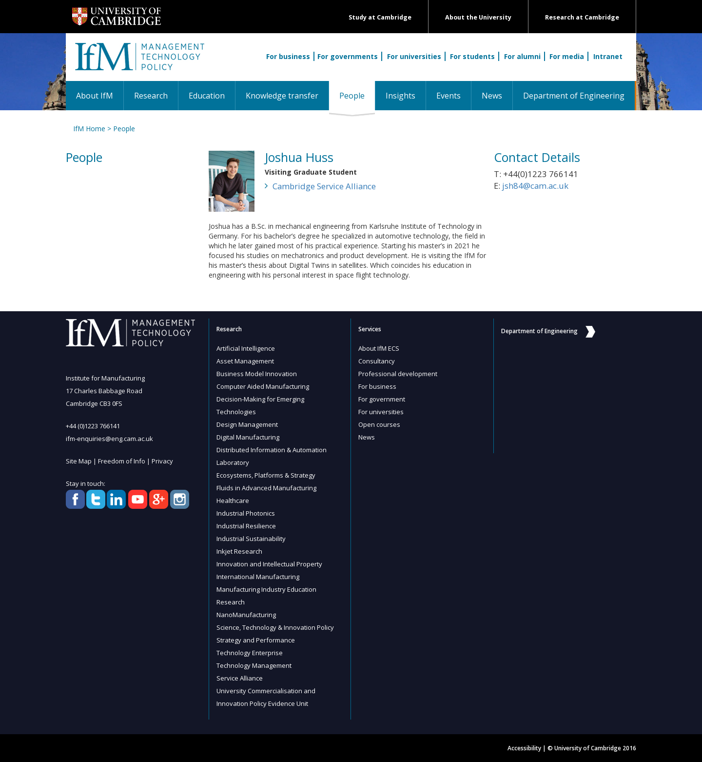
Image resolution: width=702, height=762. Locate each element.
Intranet (608, 56)
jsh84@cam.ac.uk (535, 185)
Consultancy (376, 361)
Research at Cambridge (582, 17)
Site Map (79, 461)
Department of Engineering (573, 95)
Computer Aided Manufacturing (262, 386)
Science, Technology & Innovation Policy (275, 627)
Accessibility (524, 748)
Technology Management (254, 665)
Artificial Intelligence (245, 348)
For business (288, 56)
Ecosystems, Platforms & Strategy (265, 475)
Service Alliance (239, 678)
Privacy (162, 461)
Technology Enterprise (249, 652)
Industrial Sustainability (251, 538)
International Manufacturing (257, 576)
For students (472, 56)
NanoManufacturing (246, 614)
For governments (347, 56)
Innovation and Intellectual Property (269, 564)
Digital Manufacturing (247, 437)
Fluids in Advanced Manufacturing (266, 487)
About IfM (94, 95)
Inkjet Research (239, 551)
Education (207, 95)
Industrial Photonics (245, 513)
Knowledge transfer (282, 95)
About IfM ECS (378, 348)
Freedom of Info (121, 461)
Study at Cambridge (380, 17)
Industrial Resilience (246, 525)
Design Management (247, 424)
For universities (414, 56)
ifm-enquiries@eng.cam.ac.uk (109, 438)
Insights (400, 95)
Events (448, 95)
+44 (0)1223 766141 (93, 425)
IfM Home (89, 128)
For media (566, 56)
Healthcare (232, 500)
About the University (478, 17)
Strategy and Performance (255, 640)
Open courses (379, 424)
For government (381, 399)
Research (151, 95)
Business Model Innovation (256, 373)
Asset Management (245, 361)
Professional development (397, 373)
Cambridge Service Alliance (324, 186)
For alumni (522, 56)
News (492, 95)
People (357, 95)
